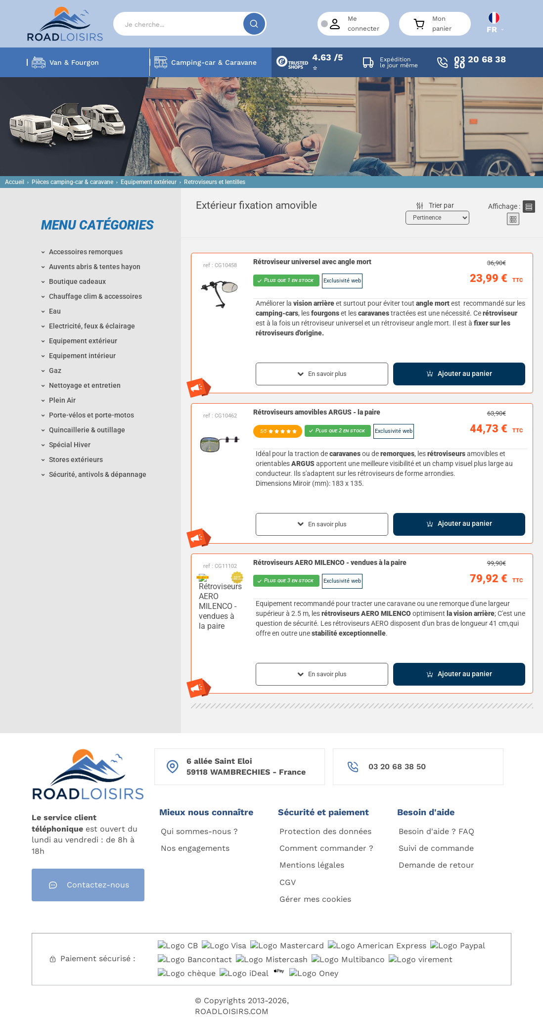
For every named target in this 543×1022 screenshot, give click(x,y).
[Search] (190, 24)
